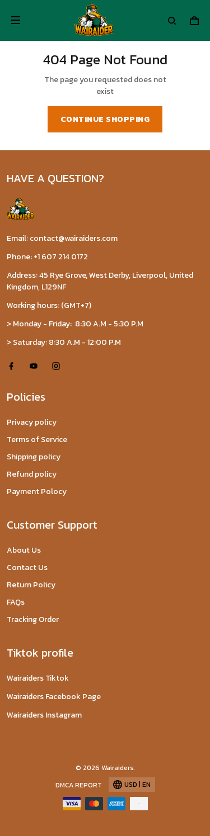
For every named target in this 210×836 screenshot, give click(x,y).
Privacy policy (32, 422)
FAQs (16, 602)
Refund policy (32, 474)
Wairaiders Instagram (44, 715)
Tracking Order (33, 619)
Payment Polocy (37, 491)
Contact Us (27, 567)
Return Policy (31, 585)
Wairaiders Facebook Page (54, 696)
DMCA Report (78, 785)
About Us (24, 550)
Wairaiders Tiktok (38, 678)
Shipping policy (33, 457)
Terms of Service (37, 439)
